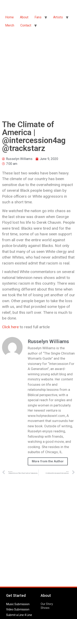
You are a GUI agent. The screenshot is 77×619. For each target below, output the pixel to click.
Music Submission (18, 604)
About (24, 17)
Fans (37, 17)
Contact (25, 25)
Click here (10, 327)
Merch (9, 25)
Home (9, 17)
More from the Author (48, 461)
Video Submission (17, 609)
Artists (58, 17)
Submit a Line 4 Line (19, 615)
